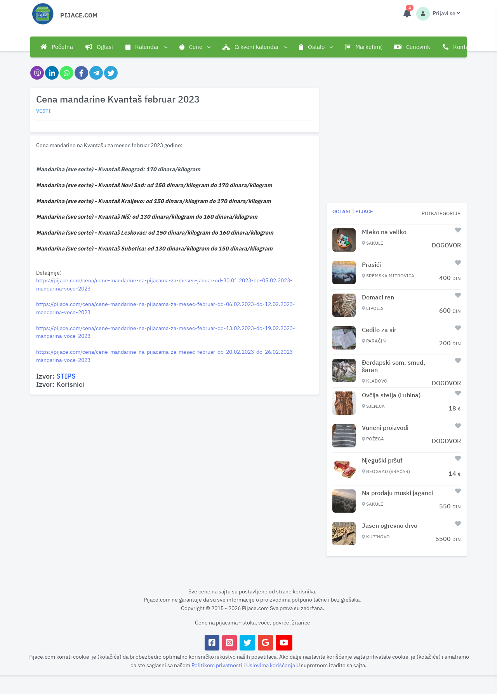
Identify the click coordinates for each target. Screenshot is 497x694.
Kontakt (458, 46)
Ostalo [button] (315, 47)
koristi (64, 656)
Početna (56, 46)
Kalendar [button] (146, 47)
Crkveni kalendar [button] (254, 47)
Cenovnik (412, 46)
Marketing (363, 46)
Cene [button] (194, 47)
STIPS (66, 376)
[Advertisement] (174, 452)
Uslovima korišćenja (271, 665)
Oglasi (99, 46)
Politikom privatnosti (217, 665)
